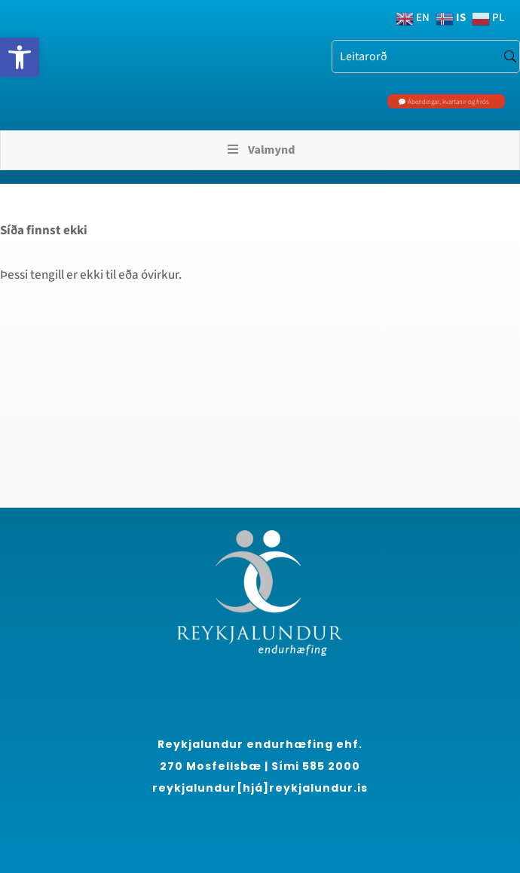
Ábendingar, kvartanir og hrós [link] (448, 102)
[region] (196, 736)
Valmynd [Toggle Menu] (260, 150)
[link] (19, 57)
